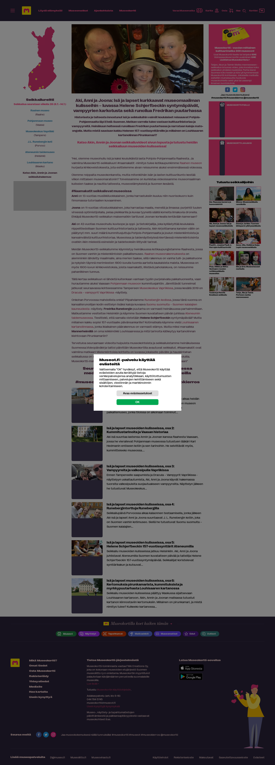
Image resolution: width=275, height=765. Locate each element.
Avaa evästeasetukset (137, 393)
